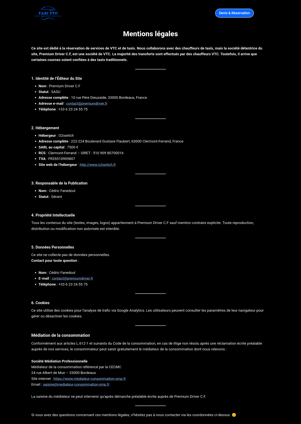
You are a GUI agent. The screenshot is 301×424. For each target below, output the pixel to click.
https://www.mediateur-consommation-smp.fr (91, 378)
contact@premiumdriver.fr (87, 103)
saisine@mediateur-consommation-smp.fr (77, 384)
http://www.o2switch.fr (98, 164)
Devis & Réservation (234, 13)
